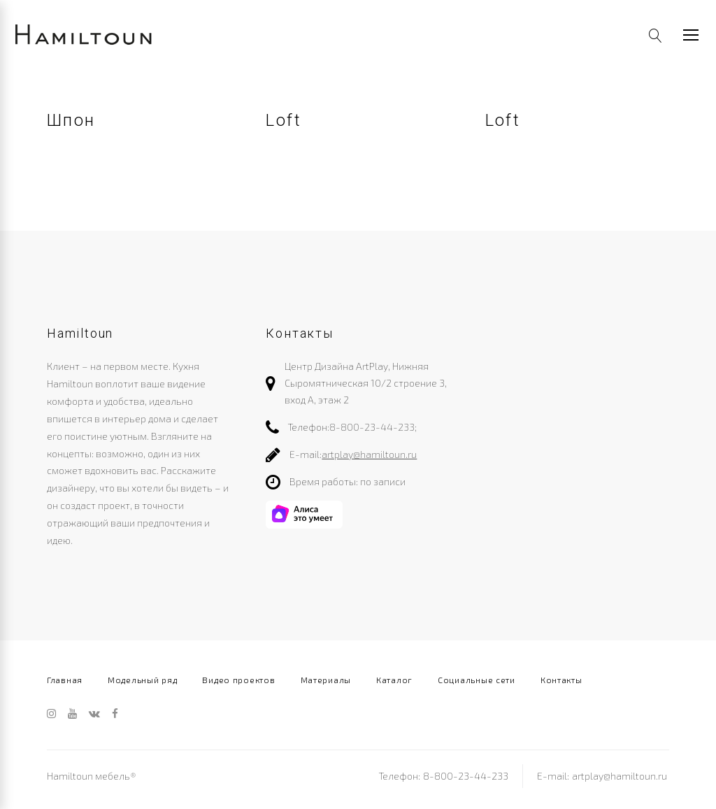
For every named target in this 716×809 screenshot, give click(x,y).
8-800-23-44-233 (372, 427)
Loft (283, 120)
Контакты (561, 680)
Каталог (394, 680)
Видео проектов (238, 680)
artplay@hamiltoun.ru (369, 454)
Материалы (326, 680)
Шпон (71, 120)
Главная (65, 680)
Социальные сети (476, 680)
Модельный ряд (142, 680)
